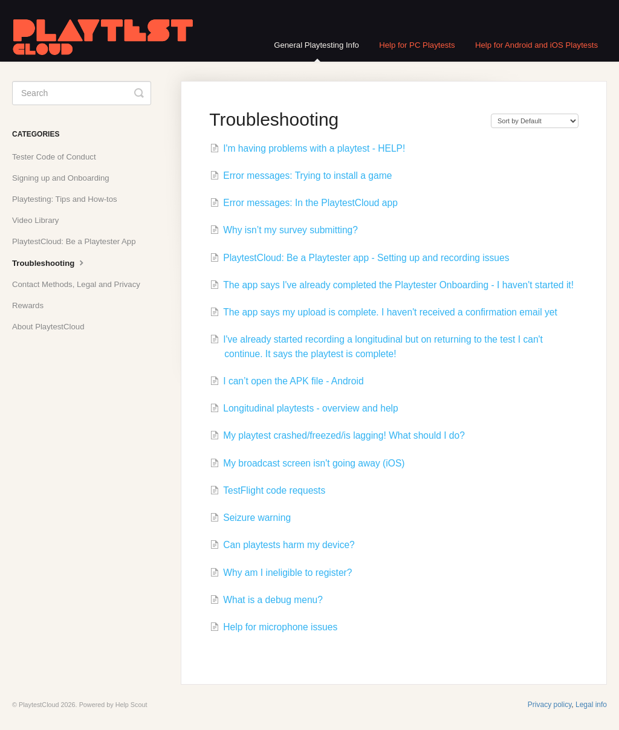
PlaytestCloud (39, 704)
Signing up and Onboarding (60, 177)
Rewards (28, 305)
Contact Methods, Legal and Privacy (76, 284)
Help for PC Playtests (417, 45)
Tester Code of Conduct (54, 156)
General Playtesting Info (316, 51)
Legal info (591, 704)
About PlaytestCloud (48, 326)
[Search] (81, 93)
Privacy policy (549, 704)
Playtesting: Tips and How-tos (64, 199)
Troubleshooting (49, 262)
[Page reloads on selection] (534, 121)
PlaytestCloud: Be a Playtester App (74, 241)
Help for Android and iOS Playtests (536, 45)
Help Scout (131, 704)
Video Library (35, 220)
